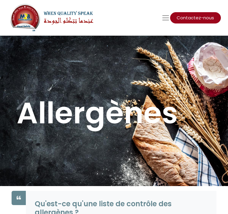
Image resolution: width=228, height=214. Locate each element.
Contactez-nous (195, 18)
